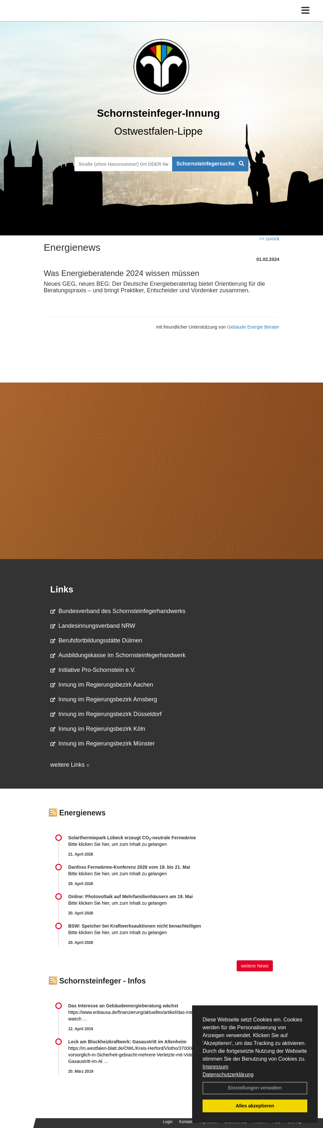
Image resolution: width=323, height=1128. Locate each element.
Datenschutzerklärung (228, 1074)
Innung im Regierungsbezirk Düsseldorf (106, 714)
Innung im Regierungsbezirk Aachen (101, 684)
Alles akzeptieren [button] (255, 1105)
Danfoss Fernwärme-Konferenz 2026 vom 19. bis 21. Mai (129, 867)
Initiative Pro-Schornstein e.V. (92, 670)
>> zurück (269, 238)
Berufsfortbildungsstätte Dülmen (96, 640)
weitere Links (70, 764)
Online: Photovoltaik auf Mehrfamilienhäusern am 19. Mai (130, 896)
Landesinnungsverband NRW (92, 626)
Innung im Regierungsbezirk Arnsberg (103, 699)
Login (167, 1121)
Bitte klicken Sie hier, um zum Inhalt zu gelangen (117, 844)
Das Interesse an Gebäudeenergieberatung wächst (123, 1005)
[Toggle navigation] (305, 11)
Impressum (215, 1066)
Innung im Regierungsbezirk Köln (97, 729)
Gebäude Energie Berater (253, 327)
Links (62, 589)
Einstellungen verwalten (255, 1087)
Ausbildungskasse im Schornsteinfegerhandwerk (118, 655)
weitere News (254, 965)
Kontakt (185, 1121)
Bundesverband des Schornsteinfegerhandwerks (118, 611)
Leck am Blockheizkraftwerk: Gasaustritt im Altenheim (127, 1041)
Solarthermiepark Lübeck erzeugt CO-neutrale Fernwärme (132, 837)
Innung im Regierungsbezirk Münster (102, 743)
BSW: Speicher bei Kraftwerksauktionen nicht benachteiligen (134, 926)
